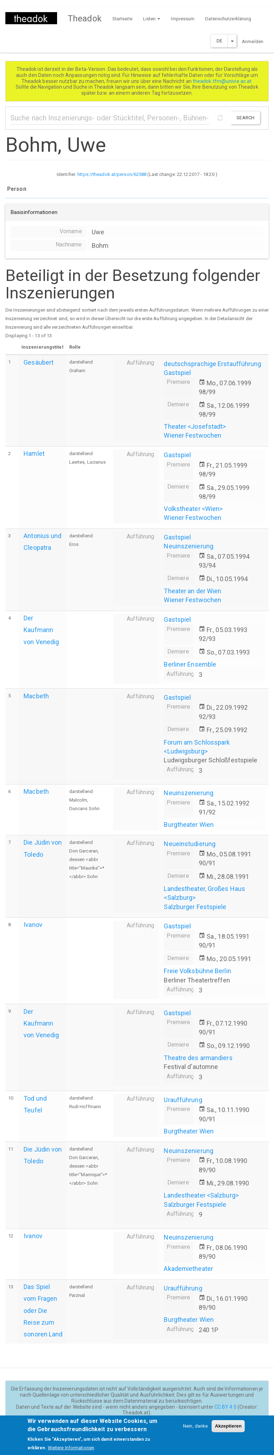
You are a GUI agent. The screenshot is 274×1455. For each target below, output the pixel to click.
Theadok (85, 19)
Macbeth (36, 696)
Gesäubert (39, 362)
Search (245, 117)
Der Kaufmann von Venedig (41, 629)
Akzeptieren (228, 1430)
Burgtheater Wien (189, 824)
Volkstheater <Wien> (193, 508)
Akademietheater (188, 1268)
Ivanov (33, 924)
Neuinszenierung (188, 546)
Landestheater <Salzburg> (201, 1195)
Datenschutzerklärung (228, 18)
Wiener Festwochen (192, 435)
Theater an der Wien (192, 591)
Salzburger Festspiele (195, 907)
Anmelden (252, 41)
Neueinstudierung (189, 844)
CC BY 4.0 (225, 1407)
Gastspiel (177, 372)
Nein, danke (195, 1430)
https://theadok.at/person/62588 (111, 174)
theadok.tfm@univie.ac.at (223, 81)
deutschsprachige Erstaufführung (212, 363)
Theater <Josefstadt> (195, 426)
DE (219, 40)
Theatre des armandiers (198, 1058)
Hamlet (34, 453)
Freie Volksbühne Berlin (197, 971)
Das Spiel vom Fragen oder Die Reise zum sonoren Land (43, 1310)
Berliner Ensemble (190, 664)
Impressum (182, 18)
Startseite (122, 18)
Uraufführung (183, 1100)
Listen (152, 18)
